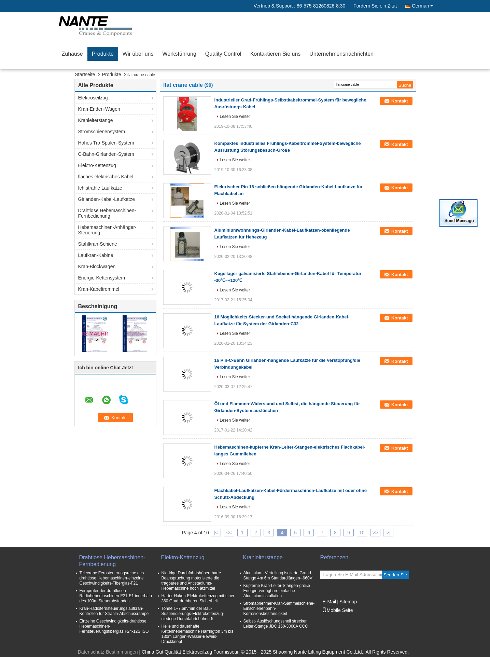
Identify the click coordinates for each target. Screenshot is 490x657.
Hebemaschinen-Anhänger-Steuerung (107, 229)
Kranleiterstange (95, 120)
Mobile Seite (337, 610)
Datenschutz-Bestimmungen (108, 652)
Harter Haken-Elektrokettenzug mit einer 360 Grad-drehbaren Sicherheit (198, 598)
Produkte (103, 54)
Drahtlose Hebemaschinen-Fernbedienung (107, 213)
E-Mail (329, 601)
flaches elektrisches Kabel (106, 176)
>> (375, 532)
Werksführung (179, 54)
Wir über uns (138, 54)
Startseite (85, 74)
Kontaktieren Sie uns (275, 54)
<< (229, 532)
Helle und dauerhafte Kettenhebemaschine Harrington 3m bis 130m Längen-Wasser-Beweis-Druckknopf (198, 634)
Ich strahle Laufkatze (100, 188)
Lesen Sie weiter (235, 116)
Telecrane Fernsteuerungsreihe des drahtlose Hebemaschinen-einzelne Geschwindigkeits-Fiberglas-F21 (112, 578)
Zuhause (72, 54)
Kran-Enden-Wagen (99, 109)
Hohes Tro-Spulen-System (106, 143)
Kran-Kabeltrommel (99, 289)
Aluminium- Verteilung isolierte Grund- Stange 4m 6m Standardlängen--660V (277, 575)
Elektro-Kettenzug (97, 165)
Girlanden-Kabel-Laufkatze (106, 199)
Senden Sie (395, 574)
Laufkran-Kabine (95, 255)
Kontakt (399, 101)
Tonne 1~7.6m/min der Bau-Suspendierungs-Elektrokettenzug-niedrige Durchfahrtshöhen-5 (193, 613)
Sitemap (348, 601)
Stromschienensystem (101, 131)
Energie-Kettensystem (101, 277)
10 (362, 532)
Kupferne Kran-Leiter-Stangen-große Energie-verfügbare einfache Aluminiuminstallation (276, 590)
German (422, 6)
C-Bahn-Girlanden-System (106, 154)
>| (389, 532)
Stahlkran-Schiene (97, 244)
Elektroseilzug (93, 97)
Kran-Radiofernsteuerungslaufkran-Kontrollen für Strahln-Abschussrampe (114, 611)
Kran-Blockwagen (97, 266)
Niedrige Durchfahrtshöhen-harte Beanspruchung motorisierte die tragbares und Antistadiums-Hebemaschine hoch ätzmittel (191, 581)
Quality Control (223, 54)
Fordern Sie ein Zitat (375, 6)
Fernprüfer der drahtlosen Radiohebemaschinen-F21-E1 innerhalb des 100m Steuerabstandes (116, 595)
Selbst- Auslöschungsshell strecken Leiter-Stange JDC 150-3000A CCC (275, 624)
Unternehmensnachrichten (341, 54)
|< (216, 532)
